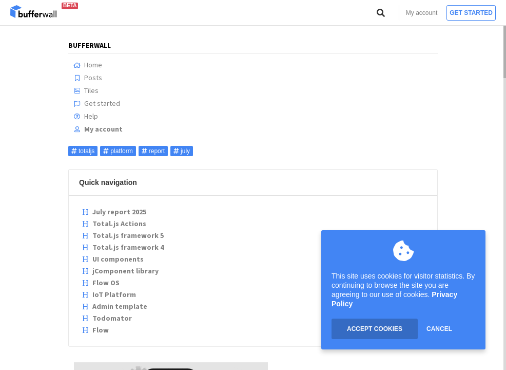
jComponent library (120, 270)
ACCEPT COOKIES (374, 328)
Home (87, 64)
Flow (95, 330)
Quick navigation (108, 182)
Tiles (86, 90)
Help (85, 116)
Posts (87, 77)
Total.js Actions (114, 223)
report (153, 151)
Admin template (114, 306)
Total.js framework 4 (123, 247)
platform (117, 151)
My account (421, 12)
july (181, 151)
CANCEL (439, 328)
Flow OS (101, 282)
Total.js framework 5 (123, 235)
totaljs (82, 151)
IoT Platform (109, 294)
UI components (113, 259)
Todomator (107, 318)
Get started (471, 12)
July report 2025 (114, 211)
